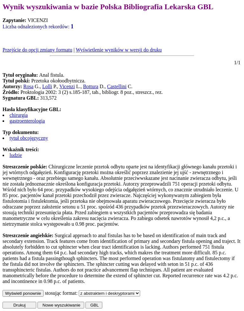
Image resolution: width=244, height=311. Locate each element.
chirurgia (19, 115)
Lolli (47, 86)
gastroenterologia (27, 121)
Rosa (28, 86)
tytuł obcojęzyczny (29, 138)
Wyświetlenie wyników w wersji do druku (119, 50)
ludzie (16, 155)
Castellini (116, 86)
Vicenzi (67, 86)
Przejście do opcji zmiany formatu (37, 50)
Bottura (90, 86)
